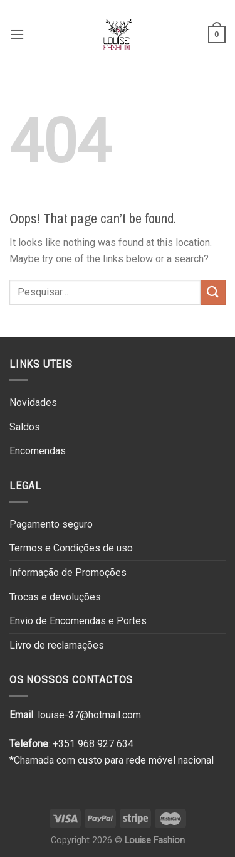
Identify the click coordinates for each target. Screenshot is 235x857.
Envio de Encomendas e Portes (78, 621)
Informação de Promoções (68, 572)
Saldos (24, 427)
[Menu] (16, 34)
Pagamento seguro (51, 524)
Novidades (33, 402)
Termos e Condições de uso (71, 548)
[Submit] (213, 292)
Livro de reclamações (56, 645)
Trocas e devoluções (55, 597)
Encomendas (37, 451)
